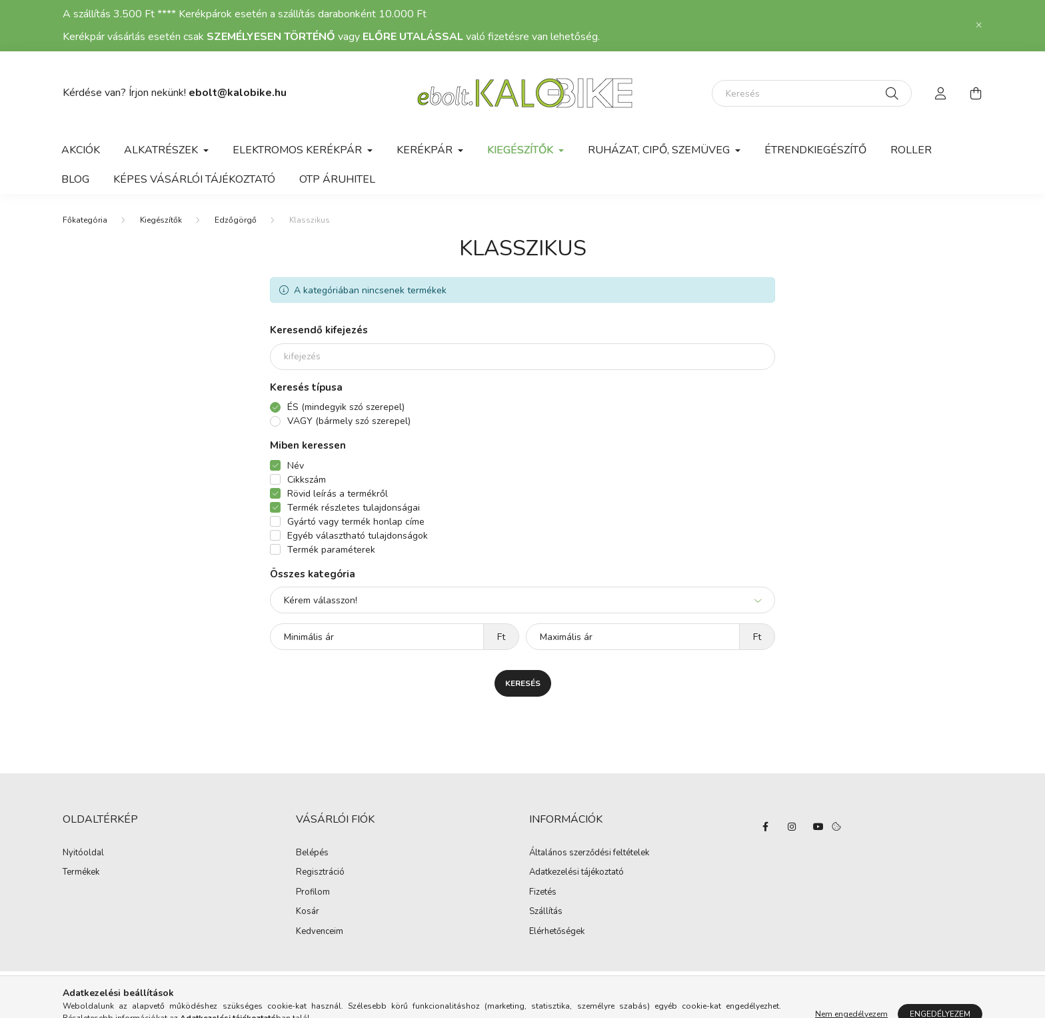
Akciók (80, 150)
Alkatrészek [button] (162, 150)
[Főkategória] (85, 220)
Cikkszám (306, 479)
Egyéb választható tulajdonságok (357, 535)
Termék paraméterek (331, 549)
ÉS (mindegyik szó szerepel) (346, 407)
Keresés (522, 683)
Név (295, 465)
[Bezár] (979, 25)
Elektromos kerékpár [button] (299, 150)
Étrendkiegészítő (815, 150)
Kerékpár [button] (426, 150)
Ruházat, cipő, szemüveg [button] (660, 150)
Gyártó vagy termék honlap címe (356, 521)
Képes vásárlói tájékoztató (194, 179)
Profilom (313, 892)
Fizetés (542, 892)
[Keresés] (812, 93)
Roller (911, 150)
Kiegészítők (161, 220)
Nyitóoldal (83, 853)
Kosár (307, 912)
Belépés (312, 853)
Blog (75, 179)
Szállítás (545, 912)
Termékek (81, 872)
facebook (765, 826)
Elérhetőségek (556, 932)
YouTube (818, 826)
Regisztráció (320, 872)
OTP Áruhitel (337, 179)
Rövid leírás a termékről (337, 493)
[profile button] (941, 93)
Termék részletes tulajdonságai (353, 507)
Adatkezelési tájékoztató (576, 872)
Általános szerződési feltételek (589, 853)
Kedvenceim (319, 932)
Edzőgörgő (236, 220)
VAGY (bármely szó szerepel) (349, 421)
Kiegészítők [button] (521, 150)
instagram (791, 826)
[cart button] (975, 93)
